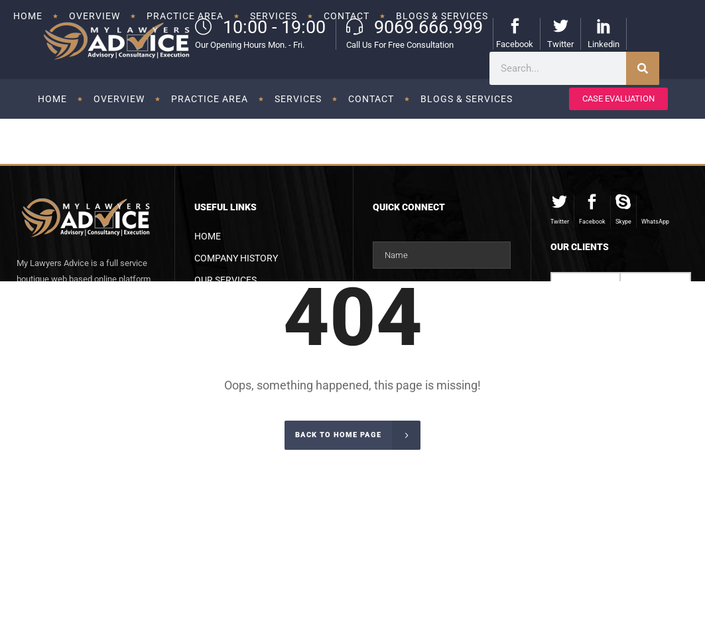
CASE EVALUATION (618, 98)
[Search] (642, 68)
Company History (236, 258)
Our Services (225, 280)
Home (207, 236)
